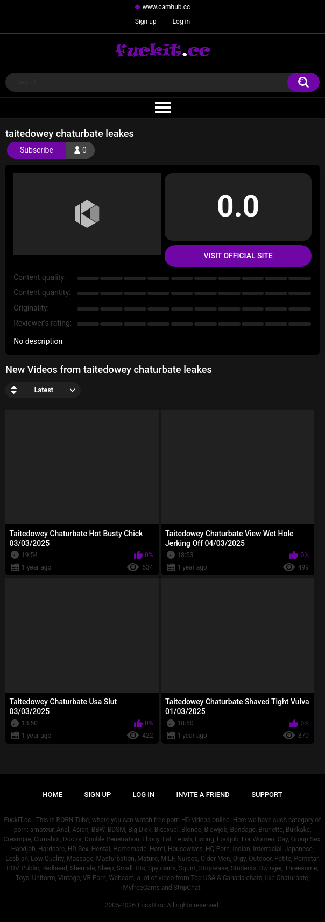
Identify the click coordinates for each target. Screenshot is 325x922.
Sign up (146, 21)
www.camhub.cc (166, 7)
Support (266, 794)
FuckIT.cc (151, 905)
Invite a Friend (203, 794)
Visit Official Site (237, 255)
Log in (181, 21)
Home (52, 794)
